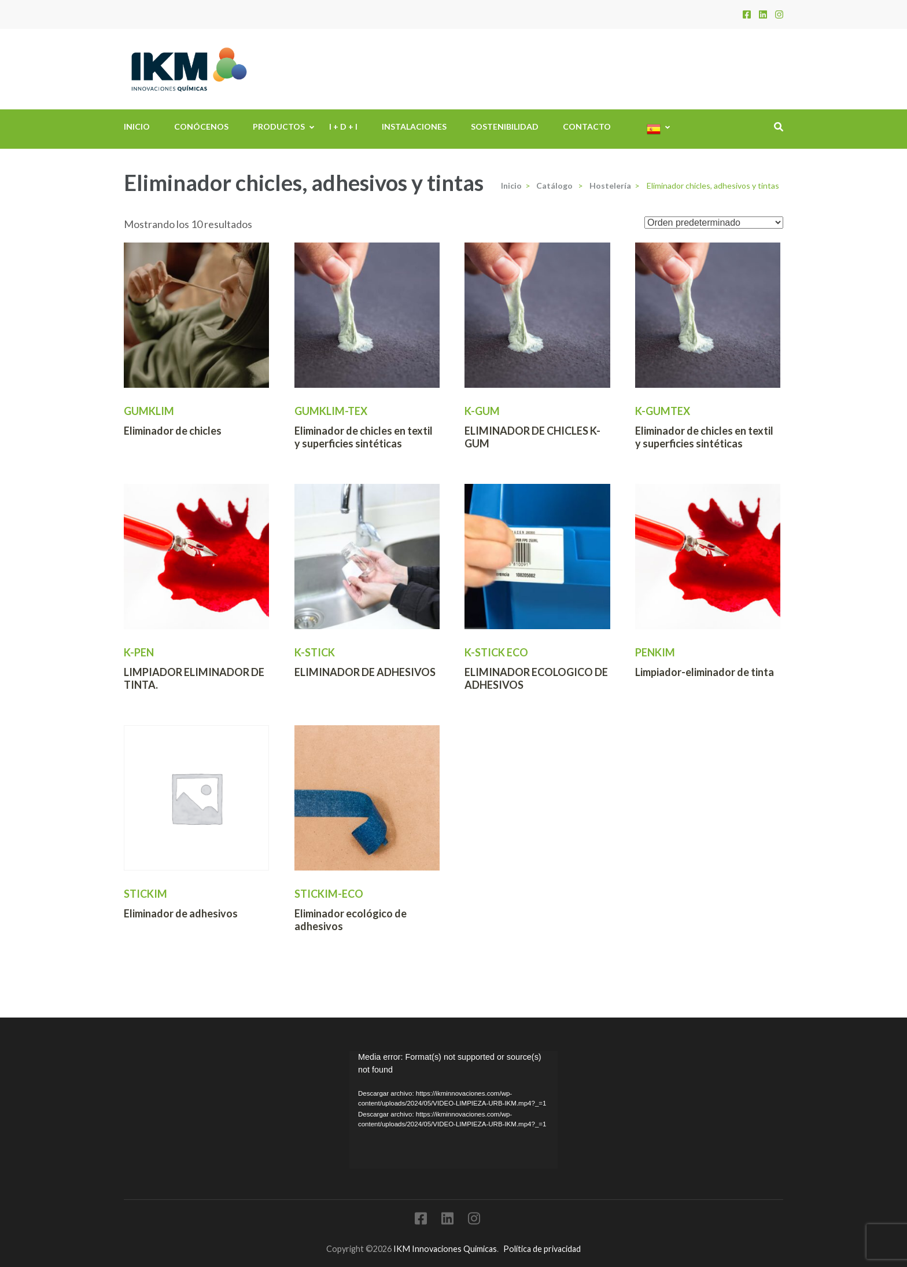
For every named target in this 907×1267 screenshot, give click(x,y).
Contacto (587, 126)
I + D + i (343, 126)
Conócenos (201, 126)
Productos (279, 126)
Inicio (137, 126)
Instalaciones (414, 126)
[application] (453, 1109)
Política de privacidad (542, 1249)
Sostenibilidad (505, 126)
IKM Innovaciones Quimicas (445, 1249)
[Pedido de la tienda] (713, 222)
